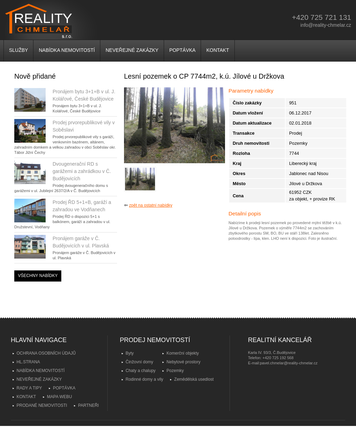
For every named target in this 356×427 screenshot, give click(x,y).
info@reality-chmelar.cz (325, 25)
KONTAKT (217, 50)
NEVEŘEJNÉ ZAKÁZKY (132, 50)
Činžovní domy (139, 361)
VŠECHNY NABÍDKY (38, 275)
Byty (130, 353)
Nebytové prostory (183, 361)
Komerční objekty (183, 353)
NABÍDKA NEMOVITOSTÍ (67, 50)
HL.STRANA (28, 361)
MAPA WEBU (59, 396)
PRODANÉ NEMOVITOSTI (42, 405)
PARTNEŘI (88, 405)
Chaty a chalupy (141, 370)
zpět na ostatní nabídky (150, 205)
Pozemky (175, 370)
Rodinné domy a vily (144, 379)
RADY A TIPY (29, 388)
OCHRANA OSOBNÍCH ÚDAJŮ (46, 353)
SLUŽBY (18, 50)
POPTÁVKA (182, 50)
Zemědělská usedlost (194, 379)
